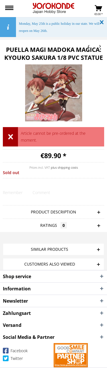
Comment (41, 192)
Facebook (15, 351)
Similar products (49, 249)
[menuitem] (9, 8)
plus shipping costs (64, 167)
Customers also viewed (49, 264)
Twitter (13, 359)
